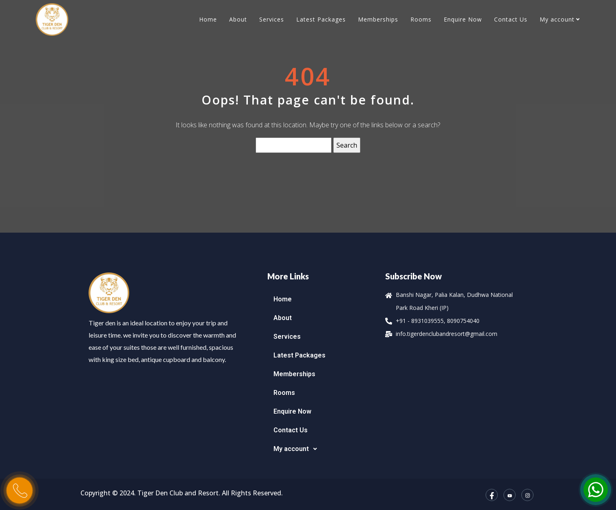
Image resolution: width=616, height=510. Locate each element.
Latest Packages (321, 19)
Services (271, 19)
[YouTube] (509, 495)
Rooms (421, 19)
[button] (322, 449)
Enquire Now (463, 19)
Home (208, 19)
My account (557, 19)
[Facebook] (492, 495)
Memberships (378, 19)
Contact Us (510, 19)
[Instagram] (527, 495)
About (238, 19)
